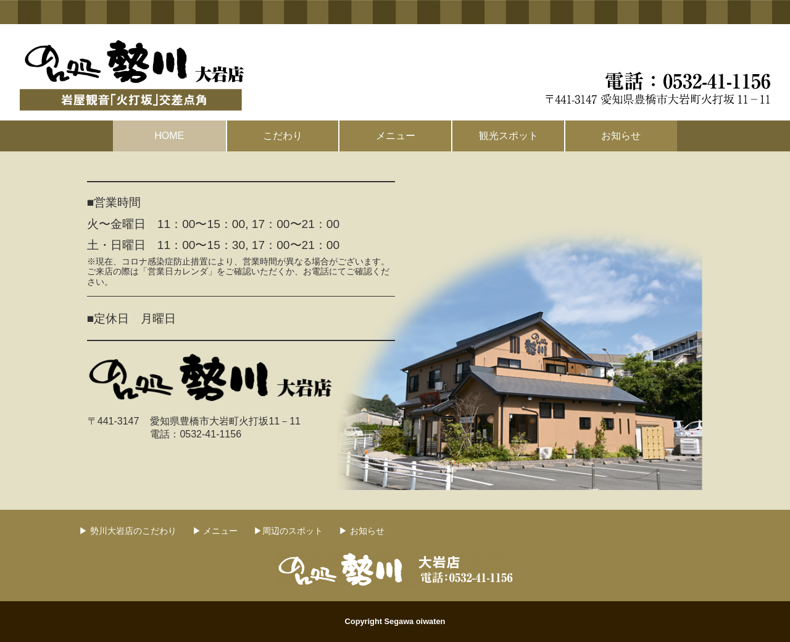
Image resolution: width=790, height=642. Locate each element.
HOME (169, 135)
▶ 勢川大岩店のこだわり (128, 531)
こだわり (282, 135)
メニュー (395, 135)
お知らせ (621, 135)
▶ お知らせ (362, 531)
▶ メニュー (215, 531)
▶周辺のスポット (288, 531)
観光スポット (508, 135)
